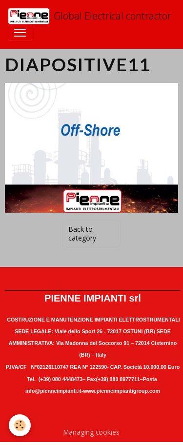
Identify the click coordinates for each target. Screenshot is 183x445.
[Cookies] (20, 425)
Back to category (82, 233)
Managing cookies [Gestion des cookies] (91, 432)
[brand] (87, 16)
